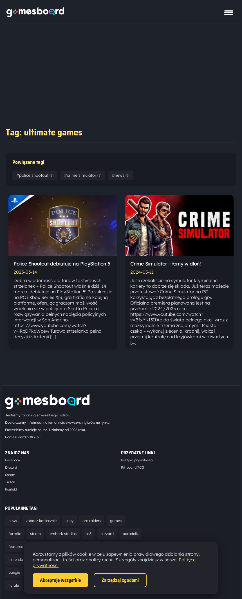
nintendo (15, 559)
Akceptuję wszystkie (60, 580)
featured (15, 546)
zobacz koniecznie (41, 520)
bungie (14, 572)
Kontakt (11, 489)
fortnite (14, 533)
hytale (13, 585)
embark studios (63, 533)
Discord (11, 467)
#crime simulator (82, 175)
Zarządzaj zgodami (120, 580)
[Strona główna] (35, 15)
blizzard (107, 533)
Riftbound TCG (132, 467)
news (12, 520)
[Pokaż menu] (229, 12)
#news (120, 175)
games (116, 520)
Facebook (12, 460)
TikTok (10, 482)
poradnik (130, 533)
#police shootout (34, 175)
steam (35, 533)
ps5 (88, 533)
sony (69, 520)
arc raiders (91, 520)
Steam (10, 475)
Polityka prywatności (137, 460)
